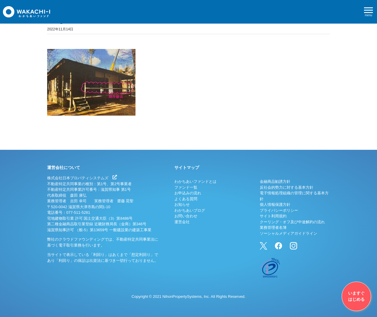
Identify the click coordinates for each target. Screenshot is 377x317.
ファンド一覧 (185, 187)
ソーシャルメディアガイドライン (288, 233)
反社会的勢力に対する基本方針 (286, 187)
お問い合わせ (185, 216)
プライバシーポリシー (279, 210)
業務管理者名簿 (273, 227)
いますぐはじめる (356, 296)
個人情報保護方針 (275, 204)
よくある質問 (185, 199)
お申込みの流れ (187, 193)
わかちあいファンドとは (195, 181)
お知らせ (182, 204)
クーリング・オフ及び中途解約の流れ (292, 222)
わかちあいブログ (189, 210)
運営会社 (182, 222)
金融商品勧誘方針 (275, 181)
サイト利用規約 (273, 216)
